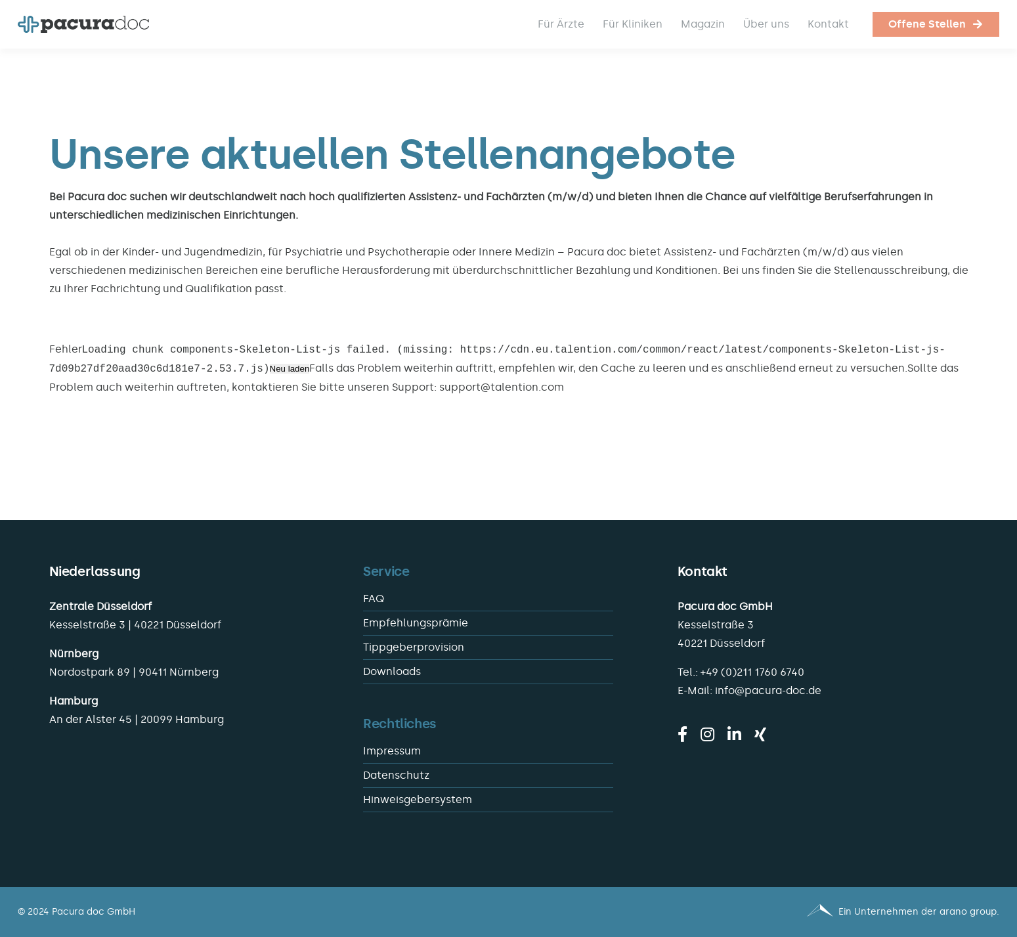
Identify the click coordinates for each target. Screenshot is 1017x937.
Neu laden (290, 369)
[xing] (760, 734)
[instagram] (707, 734)
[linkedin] (734, 734)
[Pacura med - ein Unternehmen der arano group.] (760, 912)
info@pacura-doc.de (768, 690)
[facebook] (682, 734)
